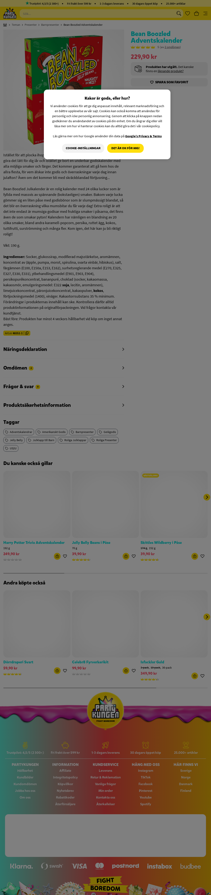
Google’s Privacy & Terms (143, 136)
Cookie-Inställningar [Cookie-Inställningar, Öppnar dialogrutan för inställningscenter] (83, 148)
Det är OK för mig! (125, 148)
